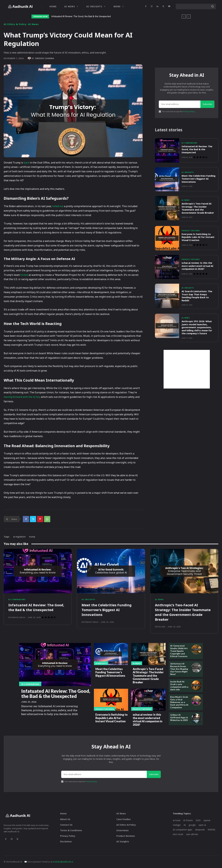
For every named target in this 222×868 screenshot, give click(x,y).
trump (32, 536)
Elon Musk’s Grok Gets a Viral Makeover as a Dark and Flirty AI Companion (179, 702)
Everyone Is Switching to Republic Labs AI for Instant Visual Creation (198, 237)
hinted (24, 275)
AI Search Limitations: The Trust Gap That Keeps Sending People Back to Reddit (197, 296)
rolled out (57, 206)
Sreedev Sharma (44, 58)
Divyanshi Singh (16, 617)
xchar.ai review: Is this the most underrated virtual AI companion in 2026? (197, 265)
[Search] (212, 6)
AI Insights (188, 172)
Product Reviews (191, 230)
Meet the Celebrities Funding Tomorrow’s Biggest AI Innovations (198, 178)
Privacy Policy (189, 111)
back (26, 162)
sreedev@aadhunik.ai (63, 861)
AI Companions (189, 143)
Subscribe (207, 104)
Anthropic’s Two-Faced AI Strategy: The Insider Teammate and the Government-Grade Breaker (198, 208)
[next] (189, 16)
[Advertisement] (187, 369)
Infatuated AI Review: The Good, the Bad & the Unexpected (81, 16)
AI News (33, 24)
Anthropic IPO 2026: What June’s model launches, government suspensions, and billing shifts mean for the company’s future (197, 327)
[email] (179, 104)
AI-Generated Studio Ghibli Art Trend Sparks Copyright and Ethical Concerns (179, 650)
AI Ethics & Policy (15, 24)
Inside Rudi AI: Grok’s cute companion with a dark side (179, 685)
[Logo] (20, 6)
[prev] (184, 16)
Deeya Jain (160, 626)
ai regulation (19, 536)
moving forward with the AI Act (22, 397)
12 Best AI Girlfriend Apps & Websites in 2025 (179, 717)
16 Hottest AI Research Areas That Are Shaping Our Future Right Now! (179, 668)
